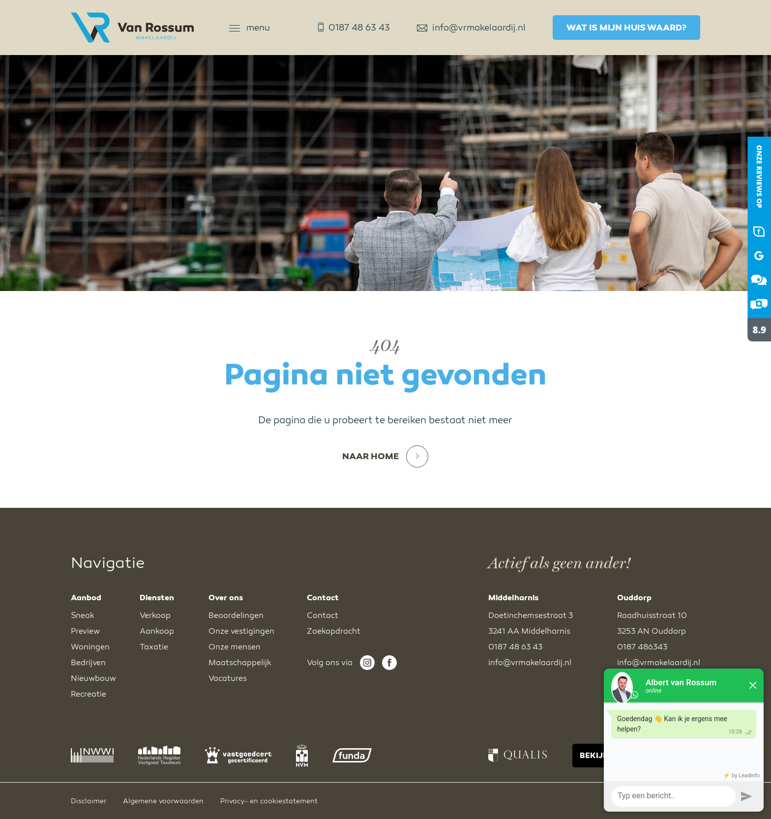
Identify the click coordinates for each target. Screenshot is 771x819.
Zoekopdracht (333, 631)
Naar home (385, 456)
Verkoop (155, 615)
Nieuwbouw (93, 678)
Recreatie (88, 694)
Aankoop (157, 631)
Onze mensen (234, 647)
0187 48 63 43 (354, 27)
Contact (322, 615)
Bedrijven (88, 663)
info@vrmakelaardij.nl (471, 27)
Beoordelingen (236, 615)
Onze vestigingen (241, 631)
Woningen (90, 647)
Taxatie (154, 647)
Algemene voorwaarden (163, 801)
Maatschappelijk (239, 663)
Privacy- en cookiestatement (269, 801)
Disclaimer (88, 801)
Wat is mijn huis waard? (626, 27)
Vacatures (227, 678)
